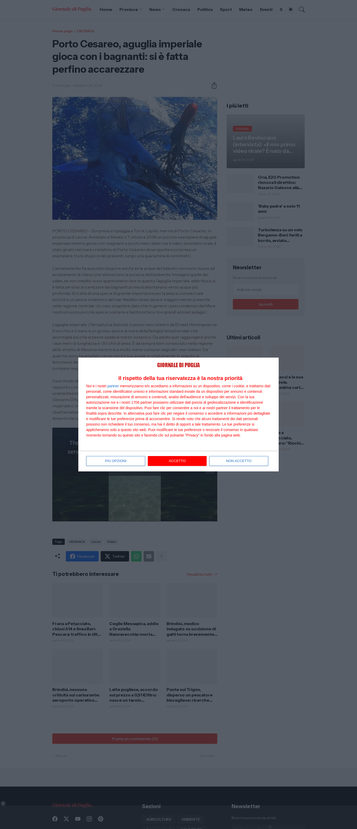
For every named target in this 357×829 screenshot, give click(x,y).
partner (113, 386)
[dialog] (178, 414)
